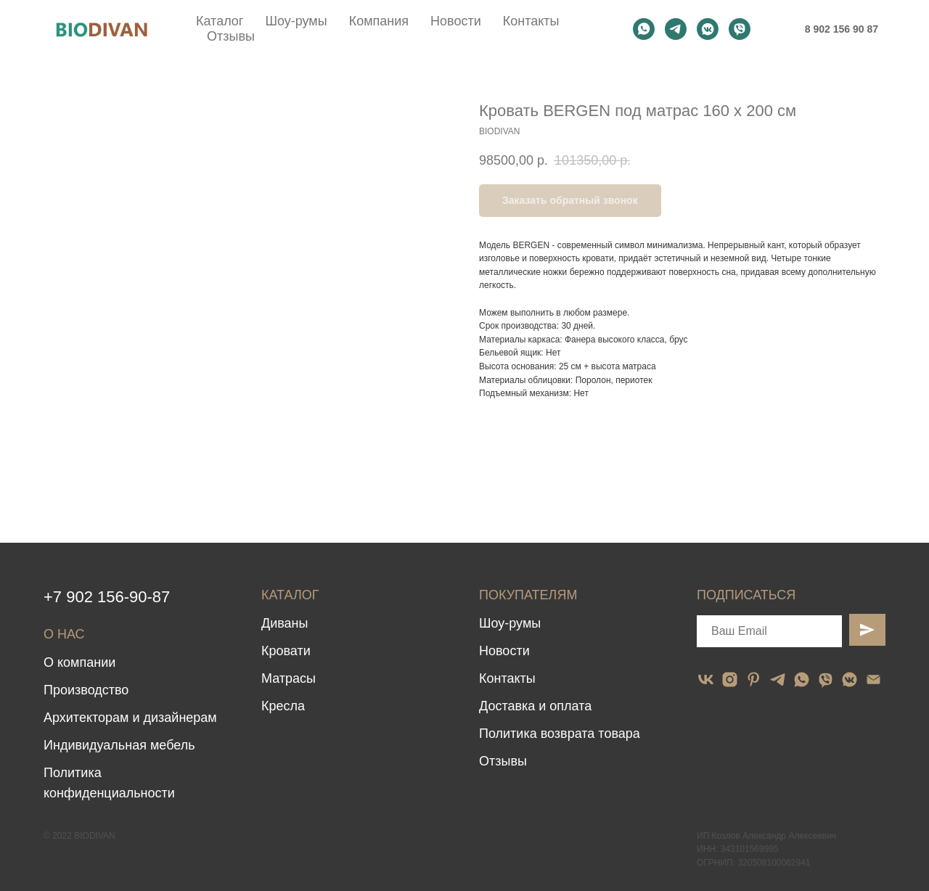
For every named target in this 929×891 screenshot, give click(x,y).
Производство (86, 690)
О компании (79, 662)
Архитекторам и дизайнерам (130, 717)
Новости (455, 21)
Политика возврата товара (559, 733)
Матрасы (288, 678)
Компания (379, 21)
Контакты (531, 21)
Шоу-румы (296, 21)
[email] (873, 679)
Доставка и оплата (535, 706)
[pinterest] (754, 679)
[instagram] (730, 679)
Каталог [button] (219, 21)
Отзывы (231, 36)
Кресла (283, 706)
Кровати (286, 651)
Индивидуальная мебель (119, 745)
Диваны (284, 623)
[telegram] (676, 29)
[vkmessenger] (708, 29)
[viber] (739, 29)
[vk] (706, 679)
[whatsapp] (644, 29)
